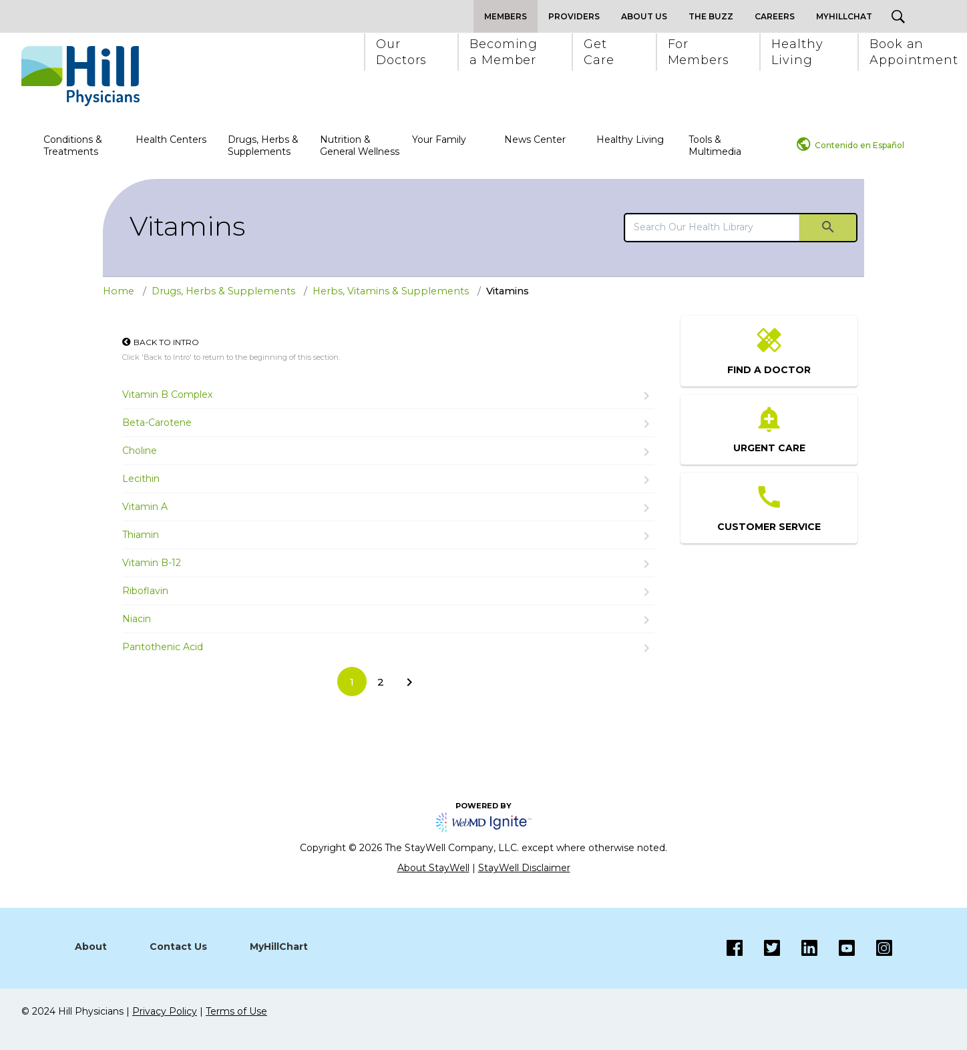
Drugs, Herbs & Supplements (263, 146)
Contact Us (178, 947)
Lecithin (141, 479)
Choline (139, 451)
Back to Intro (166, 342)
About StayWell (433, 868)
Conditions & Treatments (72, 146)
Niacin (136, 619)
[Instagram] (836, 948)
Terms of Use (236, 1011)
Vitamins (187, 226)
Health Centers (171, 140)
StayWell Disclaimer (524, 868)
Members (505, 16)
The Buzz (711, 16)
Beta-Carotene (157, 423)
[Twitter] (761, 948)
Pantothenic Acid (162, 647)
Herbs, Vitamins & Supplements (391, 291)
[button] (400, 52)
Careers (775, 16)
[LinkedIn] (798, 948)
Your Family (439, 140)
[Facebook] (735, 948)
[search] (712, 227)
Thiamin (140, 535)
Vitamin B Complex (167, 394)
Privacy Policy (164, 1011)
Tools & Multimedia (715, 146)
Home (118, 291)
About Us (644, 16)
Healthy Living (630, 140)
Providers (574, 16)
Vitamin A (145, 507)
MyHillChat (844, 16)
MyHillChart (279, 947)
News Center (535, 140)
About (91, 947)
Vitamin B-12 (151, 563)
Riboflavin (145, 591)
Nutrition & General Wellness (359, 146)
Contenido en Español (859, 145)
